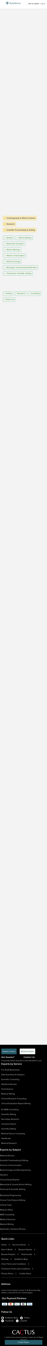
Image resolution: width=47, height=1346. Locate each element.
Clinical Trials (6, 1204)
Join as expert (33, 3)
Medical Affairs (6, 1209)
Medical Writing (8, 1093)
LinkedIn (21, 1320)
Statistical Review (9, 1084)
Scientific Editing (8, 1128)
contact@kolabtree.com (32, 1060)
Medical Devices (7, 1155)
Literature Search (8, 1123)
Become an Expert (27, 1051)
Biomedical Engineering (10, 1195)
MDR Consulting (7, 1214)
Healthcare (6, 1138)
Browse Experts (25, 1249)
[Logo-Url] (13, 3)
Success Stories (19, 1244)
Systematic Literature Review (12, 1229)
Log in (42, 3)
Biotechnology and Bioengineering (15, 1170)
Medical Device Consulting (13, 1133)
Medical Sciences (7, 1219)
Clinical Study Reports (9, 1179)
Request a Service (9, 1051)
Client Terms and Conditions (13, 1264)
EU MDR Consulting (10, 1109)
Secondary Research (10, 1119)
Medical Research (9, 1143)
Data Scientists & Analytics (12, 1074)
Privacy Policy (7, 1273)
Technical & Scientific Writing (12, 1189)
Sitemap (4, 1259)
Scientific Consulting (10, 1079)
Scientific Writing (8, 1114)
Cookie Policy (25, 1273)
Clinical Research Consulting (13, 1098)
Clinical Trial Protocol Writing (12, 1200)
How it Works (7, 1249)
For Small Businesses (10, 1069)
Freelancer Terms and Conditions (15, 1269)
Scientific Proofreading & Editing (14, 1160)
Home (4, 1244)
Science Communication (10, 1165)
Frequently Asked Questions (12, 1060)
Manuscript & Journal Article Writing (15, 1184)
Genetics (4, 1174)
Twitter (25, 1317)
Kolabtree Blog (21, 1259)
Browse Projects (8, 1254)
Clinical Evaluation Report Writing (16, 1103)
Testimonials (26, 1254)
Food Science (7, 1089)
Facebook (7, 1320)
